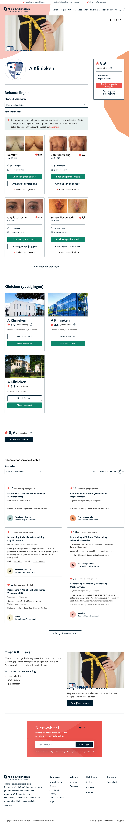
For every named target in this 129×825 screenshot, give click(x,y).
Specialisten (83, 9)
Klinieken (72, 9)
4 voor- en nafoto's (60, 170)
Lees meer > (55, 126)
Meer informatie (24, 336)
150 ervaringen (59, 228)
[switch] (108, 471)
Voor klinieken (113, 782)
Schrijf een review (19, 439)
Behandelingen (59, 9)
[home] (17, 9)
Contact (89, 792)
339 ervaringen (59, 165)
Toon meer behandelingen (46, 266)
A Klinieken (18, 508)
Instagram (74, 782)
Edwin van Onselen (40, 508)
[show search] (120, 10)
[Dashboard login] (124, 10)
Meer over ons (10, 805)
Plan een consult (24, 343)
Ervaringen (95, 9)
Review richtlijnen (93, 782)
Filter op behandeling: (15, 98)
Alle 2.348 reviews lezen (65, 633)
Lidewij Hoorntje (39, 561)
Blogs (51, 801)
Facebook (74, 786)
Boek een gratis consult (24, 176)
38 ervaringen (15, 165)
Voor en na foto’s (56, 797)
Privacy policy (119, 820)
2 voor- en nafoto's (17, 170)
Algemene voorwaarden (104, 820)
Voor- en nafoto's (109, 9)
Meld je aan (84, 744)
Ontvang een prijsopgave (24, 183)
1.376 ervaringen (16, 228)
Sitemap (92, 820)
